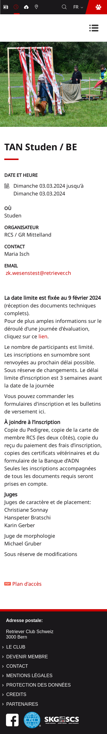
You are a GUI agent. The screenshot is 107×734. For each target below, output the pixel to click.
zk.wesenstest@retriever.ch (37, 272)
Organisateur (21, 227)
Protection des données (38, 685)
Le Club (15, 647)
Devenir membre (27, 656)
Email (11, 266)
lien (43, 336)
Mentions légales (29, 675)
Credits (16, 694)
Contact (14, 246)
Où (7, 208)
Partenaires (22, 704)
